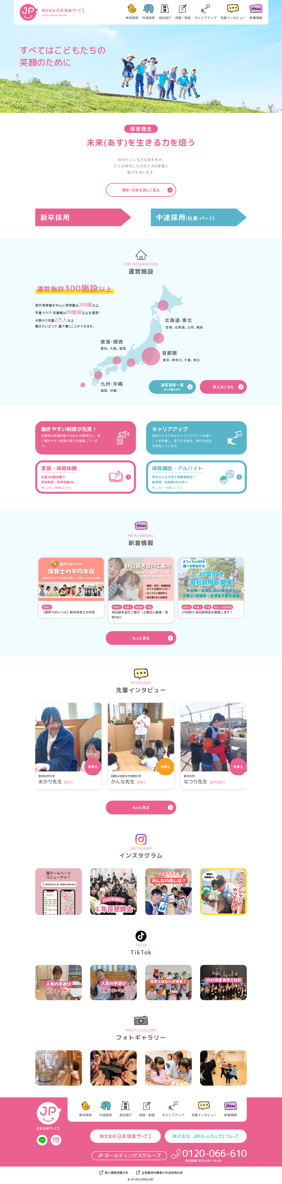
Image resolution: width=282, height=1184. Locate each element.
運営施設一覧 (172, 386)
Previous (38, 590)
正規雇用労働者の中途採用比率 (162, 1172)
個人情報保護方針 (116, 1172)
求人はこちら (223, 386)
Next (244, 590)
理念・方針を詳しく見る (141, 189)
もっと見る (141, 638)
